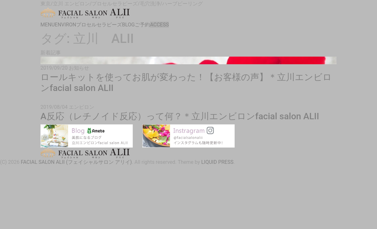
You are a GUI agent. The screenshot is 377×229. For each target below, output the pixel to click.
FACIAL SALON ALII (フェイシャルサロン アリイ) (76, 162)
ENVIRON (65, 25)
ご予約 (142, 25)
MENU (47, 25)
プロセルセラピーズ (99, 25)
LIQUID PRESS (217, 162)
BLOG (128, 25)
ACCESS (159, 25)
